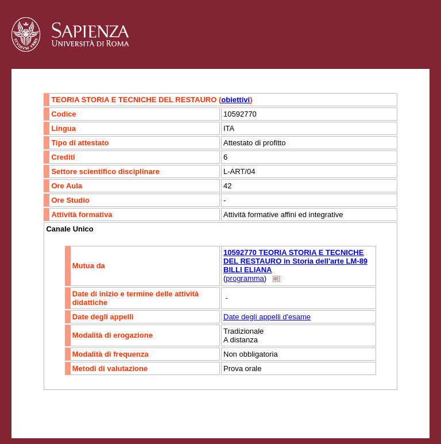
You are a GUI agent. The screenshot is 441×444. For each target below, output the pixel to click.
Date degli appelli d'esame (267, 316)
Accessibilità (83, 412)
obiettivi (235, 99)
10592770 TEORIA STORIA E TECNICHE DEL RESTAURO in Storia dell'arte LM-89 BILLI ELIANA (295, 261)
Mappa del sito (137, 412)
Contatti (42, 412)
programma (245, 278)
